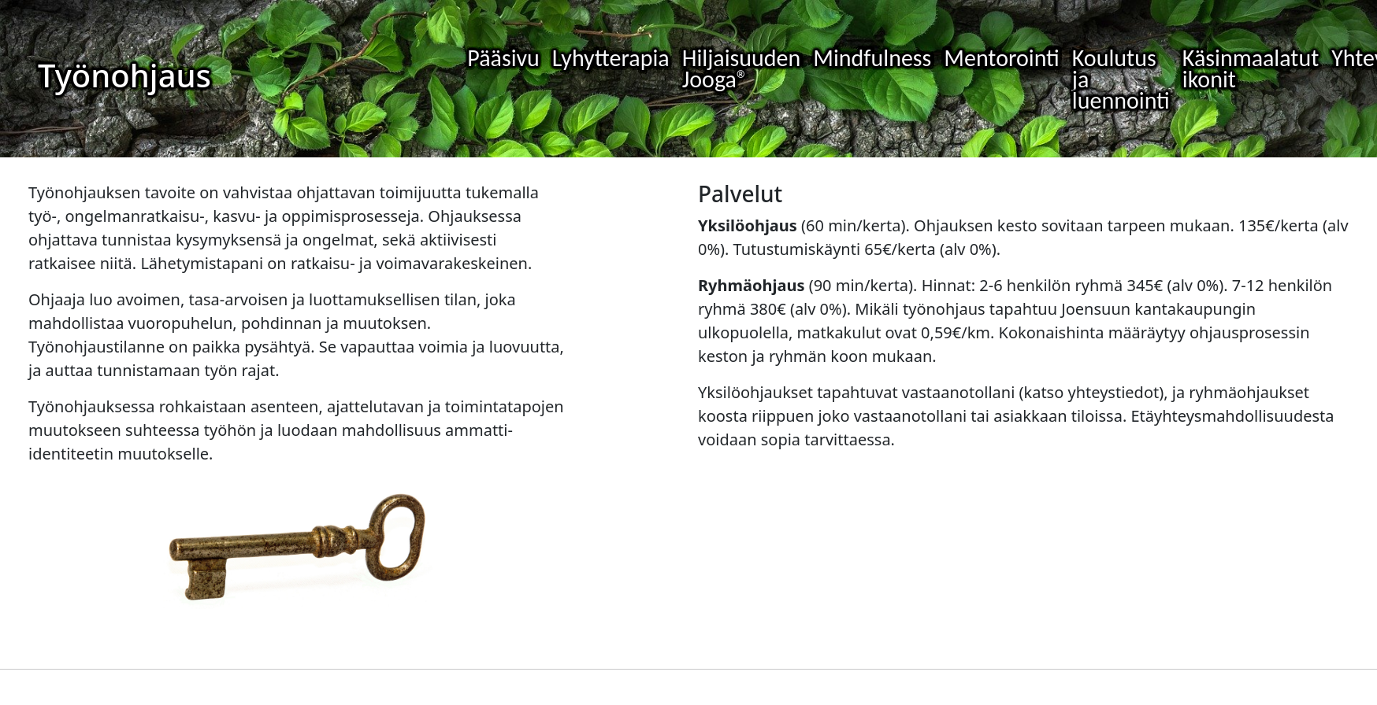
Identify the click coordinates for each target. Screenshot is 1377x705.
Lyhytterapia (611, 57)
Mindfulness (872, 57)
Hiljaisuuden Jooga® (741, 68)
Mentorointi (1002, 57)
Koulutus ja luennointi (1121, 79)
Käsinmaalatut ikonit (1250, 68)
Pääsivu (503, 57)
